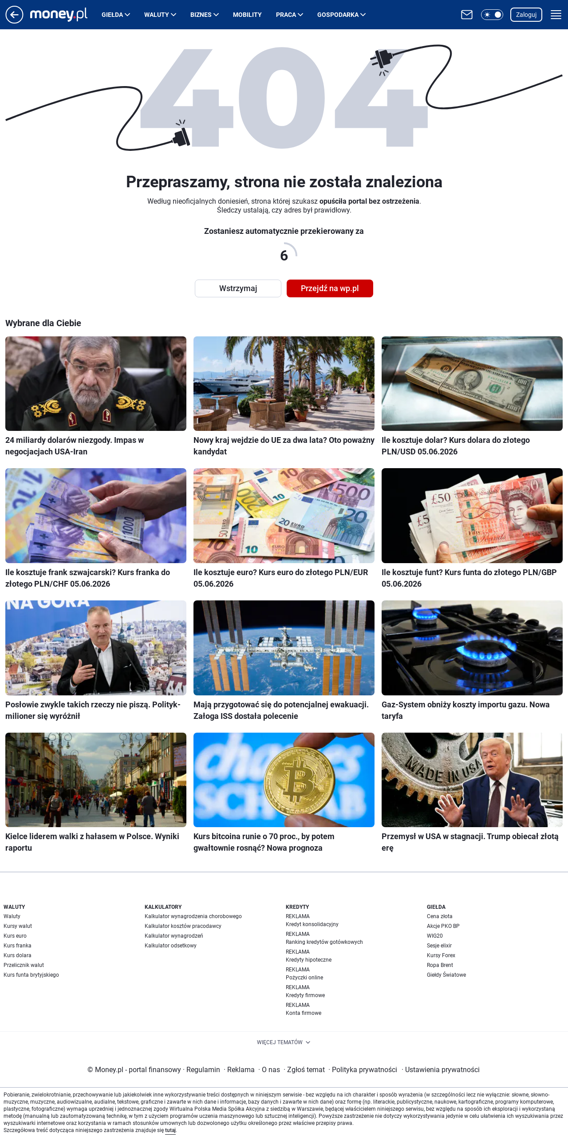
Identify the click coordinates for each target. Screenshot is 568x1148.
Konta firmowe (303, 1013)
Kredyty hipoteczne (308, 960)
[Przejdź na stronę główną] (14, 21)
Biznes (201, 14)
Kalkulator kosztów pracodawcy (183, 926)
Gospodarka (338, 14)
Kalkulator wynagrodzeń (174, 936)
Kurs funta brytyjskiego (31, 975)
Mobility (247, 14)
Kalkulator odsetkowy (171, 946)
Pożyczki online (304, 977)
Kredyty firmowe (305, 995)
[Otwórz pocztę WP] (467, 15)
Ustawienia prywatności (441, 1069)
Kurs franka (18, 946)
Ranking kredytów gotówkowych (324, 942)
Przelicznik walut (24, 965)
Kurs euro (15, 936)
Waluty (156, 14)
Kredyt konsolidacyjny (312, 924)
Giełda (112, 14)
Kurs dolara (18, 955)
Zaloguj (526, 14)
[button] (492, 14)
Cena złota (440, 916)
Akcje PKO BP (443, 926)
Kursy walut (18, 926)
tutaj (170, 1130)
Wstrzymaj (238, 288)
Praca (286, 14)
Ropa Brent (440, 965)
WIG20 (435, 936)
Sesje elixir (439, 946)
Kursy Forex (441, 955)
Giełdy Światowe (446, 975)
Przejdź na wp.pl (330, 288)
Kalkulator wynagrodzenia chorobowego (193, 916)
